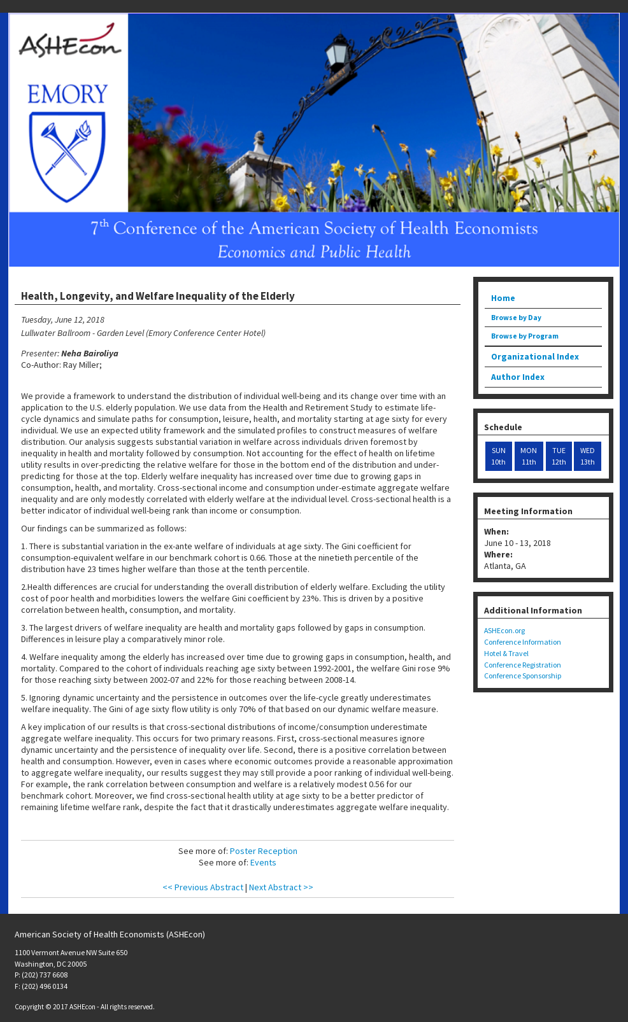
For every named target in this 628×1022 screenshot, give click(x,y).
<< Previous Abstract (202, 887)
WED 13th (587, 455)
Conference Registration (522, 664)
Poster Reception (263, 851)
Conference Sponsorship (522, 675)
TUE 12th (559, 455)
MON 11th (528, 455)
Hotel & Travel (506, 653)
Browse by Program (525, 336)
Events (263, 862)
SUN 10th (498, 455)
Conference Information (522, 642)
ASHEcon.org (504, 630)
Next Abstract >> (281, 887)
